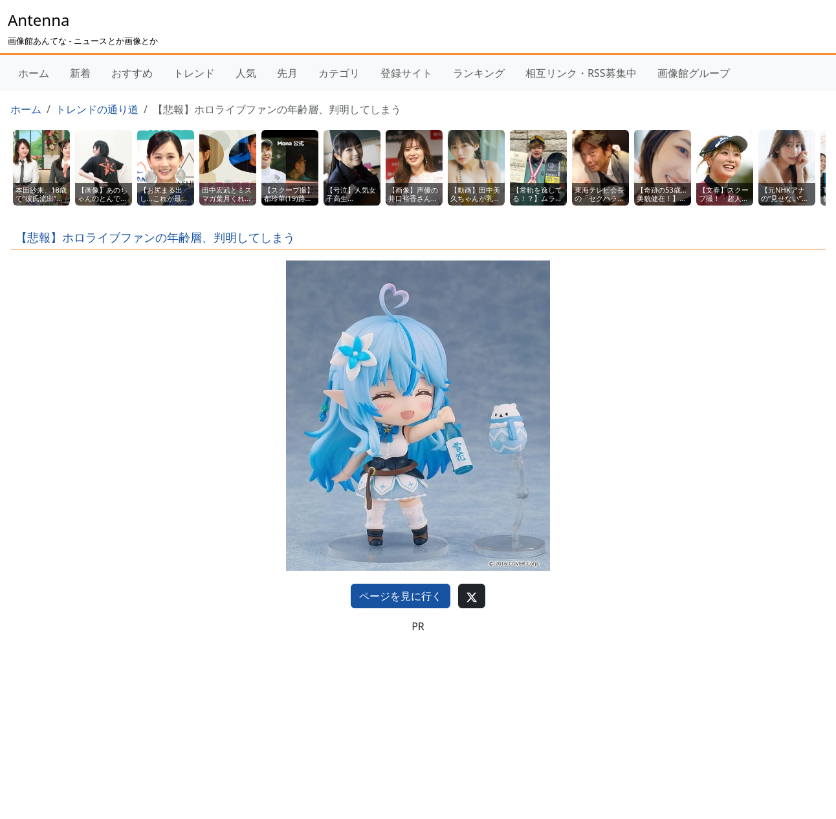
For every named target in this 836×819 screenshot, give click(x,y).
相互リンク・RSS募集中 (581, 73)
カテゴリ (339, 73)
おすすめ (132, 73)
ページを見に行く (400, 596)
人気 (246, 73)
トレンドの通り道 (97, 109)
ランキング (479, 73)
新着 (80, 73)
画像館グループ (693, 73)
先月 (287, 73)
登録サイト (406, 73)
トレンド (194, 73)
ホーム (33, 73)
